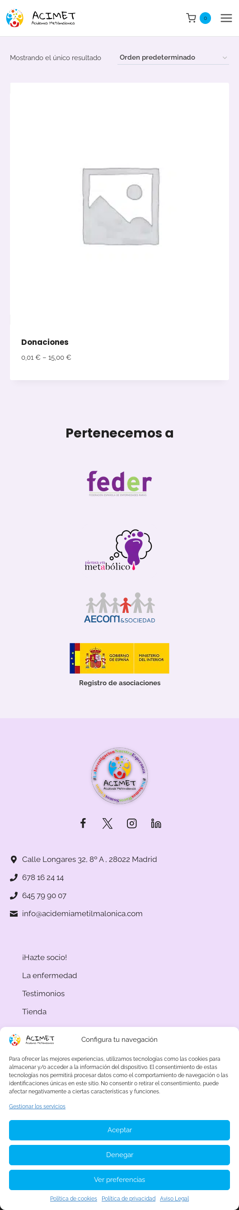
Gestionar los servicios (37, 1106)
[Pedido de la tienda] (173, 58)
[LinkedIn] (156, 823)
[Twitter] (107, 823)
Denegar (119, 1155)
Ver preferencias (119, 1180)
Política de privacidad (128, 1199)
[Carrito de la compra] (198, 18)
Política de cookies (73, 1199)
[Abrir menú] (226, 18)
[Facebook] (83, 823)
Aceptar (120, 1130)
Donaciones (45, 342)
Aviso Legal (174, 1199)
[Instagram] (131, 823)
